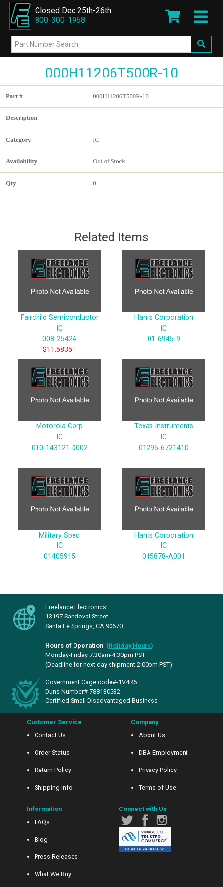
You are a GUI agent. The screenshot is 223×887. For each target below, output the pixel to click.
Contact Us (50, 735)
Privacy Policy (158, 769)
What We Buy (53, 874)
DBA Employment (163, 752)
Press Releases (56, 856)
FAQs (42, 822)
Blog (41, 839)
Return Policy (53, 769)
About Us (152, 735)
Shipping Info (54, 787)
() (129, 645)
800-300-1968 (60, 20)
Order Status (52, 752)
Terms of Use (157, 787)
